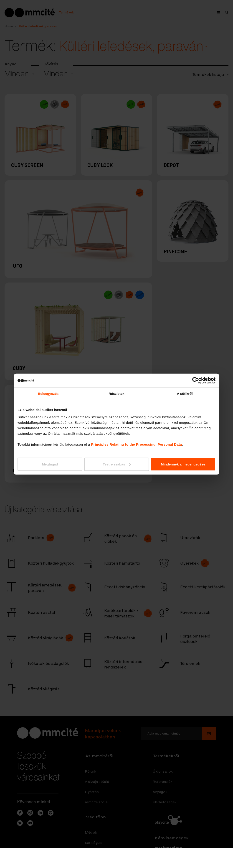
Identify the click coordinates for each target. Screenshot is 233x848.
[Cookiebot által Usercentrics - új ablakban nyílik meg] (195, 380)
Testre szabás (117, 464)
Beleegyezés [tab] (48, 394)
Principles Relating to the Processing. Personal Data (136, 444)
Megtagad (50, 464)
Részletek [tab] (116, 394)
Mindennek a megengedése (183, 464)
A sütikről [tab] (185, 394)
